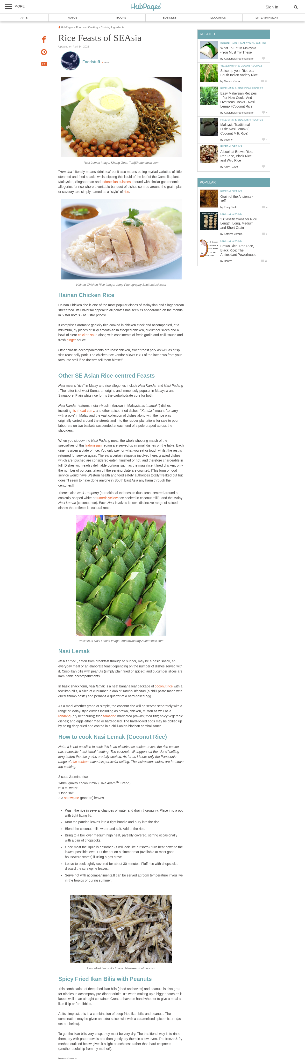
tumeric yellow (106, 498)
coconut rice (164, 686)
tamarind (109, 716)
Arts (24, 17)
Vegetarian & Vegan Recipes (241, 65)
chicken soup (88, 335)
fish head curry (83, 411)
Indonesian (93, 445)
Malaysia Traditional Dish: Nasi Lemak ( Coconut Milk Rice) (235, 129)
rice (126, 192)
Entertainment (266, 17)
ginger (71, 340)
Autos (72, 17)
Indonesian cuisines (116, 182)
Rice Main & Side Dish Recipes (241, 88)
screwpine (71, 798)
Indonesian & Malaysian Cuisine (243, 42)
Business (170, 17)
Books (121, 17)
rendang (64, 716)
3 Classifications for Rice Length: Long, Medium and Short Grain (238, 223)
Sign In (272, 7)
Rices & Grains (231, 146)
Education (218, 17)
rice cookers (80, 762)
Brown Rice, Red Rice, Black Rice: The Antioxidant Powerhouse (238, 250)
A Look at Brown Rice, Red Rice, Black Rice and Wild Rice (236, 156)
